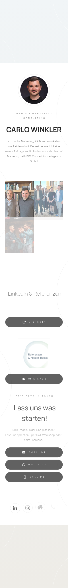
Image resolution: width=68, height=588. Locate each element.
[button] (34, 323)
